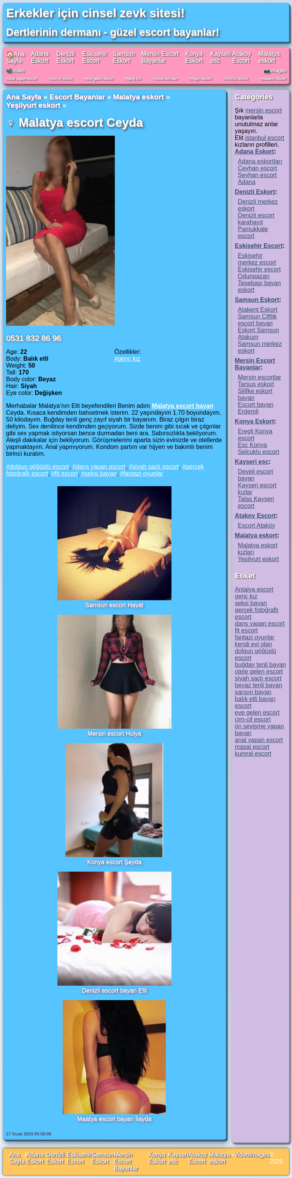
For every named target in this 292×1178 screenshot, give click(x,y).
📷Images (275, 70)
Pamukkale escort (253, 232)
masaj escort (252, 747)
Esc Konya (252, 445)
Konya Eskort (193, 57)
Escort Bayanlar (77, 97)
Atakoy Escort (241, 57)
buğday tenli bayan (260, 664)
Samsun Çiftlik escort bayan (257, 320)
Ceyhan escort (257, 168)
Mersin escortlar (259, 377)
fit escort (66, 473)
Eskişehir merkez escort (257, 259)
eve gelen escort (100, 78)
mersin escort (263, 110)
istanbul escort (264, 138)
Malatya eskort (269, 57)
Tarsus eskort (256, 384)
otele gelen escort (259, 671)
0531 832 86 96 (33, 337)
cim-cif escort (62, 78)
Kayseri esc (252, 461)
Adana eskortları (260, 161)
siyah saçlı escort (155, 466)
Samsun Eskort (124, 57)
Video (241, 1154)
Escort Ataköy (256, 525)
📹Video (15, 70)
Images (259, 1154)
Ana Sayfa (23, 97)
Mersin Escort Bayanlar (160, 57)
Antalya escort (254, 589)
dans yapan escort (100, 466)
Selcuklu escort (258, 452)
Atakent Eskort (258, 309)
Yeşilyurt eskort (33, 105)
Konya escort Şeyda (114, 862)
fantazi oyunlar (143, 473)
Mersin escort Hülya (114, 733)
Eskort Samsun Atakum (258, 333)
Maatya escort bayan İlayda (114, 1119)
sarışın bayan (253, 692)
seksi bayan (100, 473)
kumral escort (253, 753)
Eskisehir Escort (94, 57)
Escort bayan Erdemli (255, 408)
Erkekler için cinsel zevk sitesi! (95, 13)
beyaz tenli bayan (258, 685)
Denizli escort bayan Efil (114, 990)
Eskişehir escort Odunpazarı (259, 272)
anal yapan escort (22, 78)
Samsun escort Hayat (114, 605)
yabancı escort (274, 78)
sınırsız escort (236, 78)
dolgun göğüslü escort (39, 466)
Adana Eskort (39, 57)
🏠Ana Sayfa (15, 57)
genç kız (134, 78)
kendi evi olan (166, 78)
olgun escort (201, 78)
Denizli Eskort (65, 57)
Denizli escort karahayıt (256, 218)
